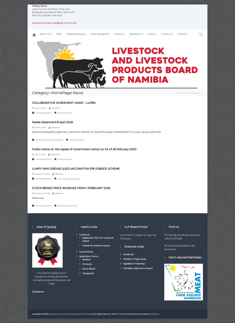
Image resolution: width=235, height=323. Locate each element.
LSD (59, 179)
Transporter (88, 273)
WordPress (154, 314)
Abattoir (86, 259)
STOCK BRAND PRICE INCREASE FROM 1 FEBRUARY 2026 (71, 188)
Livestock (84, 234)
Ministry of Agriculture (134, 259)
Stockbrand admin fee (68, 206)
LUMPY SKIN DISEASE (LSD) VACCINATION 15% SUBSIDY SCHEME (76, 168)
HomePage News (44, 113)
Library (150, 34)
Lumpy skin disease (71, 179)
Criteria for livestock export (96, 245)
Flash (121, 314)
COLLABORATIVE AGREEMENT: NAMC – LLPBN (63, 103)
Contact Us (167, 34)
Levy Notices (86, 251)
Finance (118, 34)
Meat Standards (99, 34)
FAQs (59, 34)
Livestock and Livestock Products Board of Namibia (71, 314)
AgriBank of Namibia (134, 263)
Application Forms (88, 256)
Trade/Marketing (75, 34)
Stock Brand (88, 268)
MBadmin (55, 108)
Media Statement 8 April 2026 (52, 122)
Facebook (128, 254)
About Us (44, 34)
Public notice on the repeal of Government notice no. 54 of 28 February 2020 (84, 149)
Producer (182, 34)
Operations (135, 34)
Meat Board (58, 140)
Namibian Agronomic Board (137, 268)
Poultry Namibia (65, 113)
